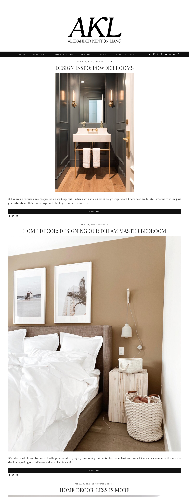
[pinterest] (162, 54)
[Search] (179, 54)
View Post (95, 211)
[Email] (174, 54)
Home (22, 54)
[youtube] (166, 54)
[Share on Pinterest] (17, 216)
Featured (103, 225)
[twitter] (150, 54)
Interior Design (64, 54)
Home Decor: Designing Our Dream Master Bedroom (94, 230)
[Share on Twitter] (13, 216)
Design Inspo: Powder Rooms (94, 67)
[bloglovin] (170, 54)
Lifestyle (103, 54)
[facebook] (158, 54)
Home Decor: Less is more (94, 489)
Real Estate (40, 54)
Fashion (86, 54)
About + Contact (126, 54)
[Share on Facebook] (9, 216)
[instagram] (154, 54)
